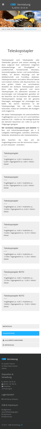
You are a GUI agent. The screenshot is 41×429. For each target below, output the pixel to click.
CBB (20, 4)
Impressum (7, 414)
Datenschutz (7, 417)
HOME (8, 29)
